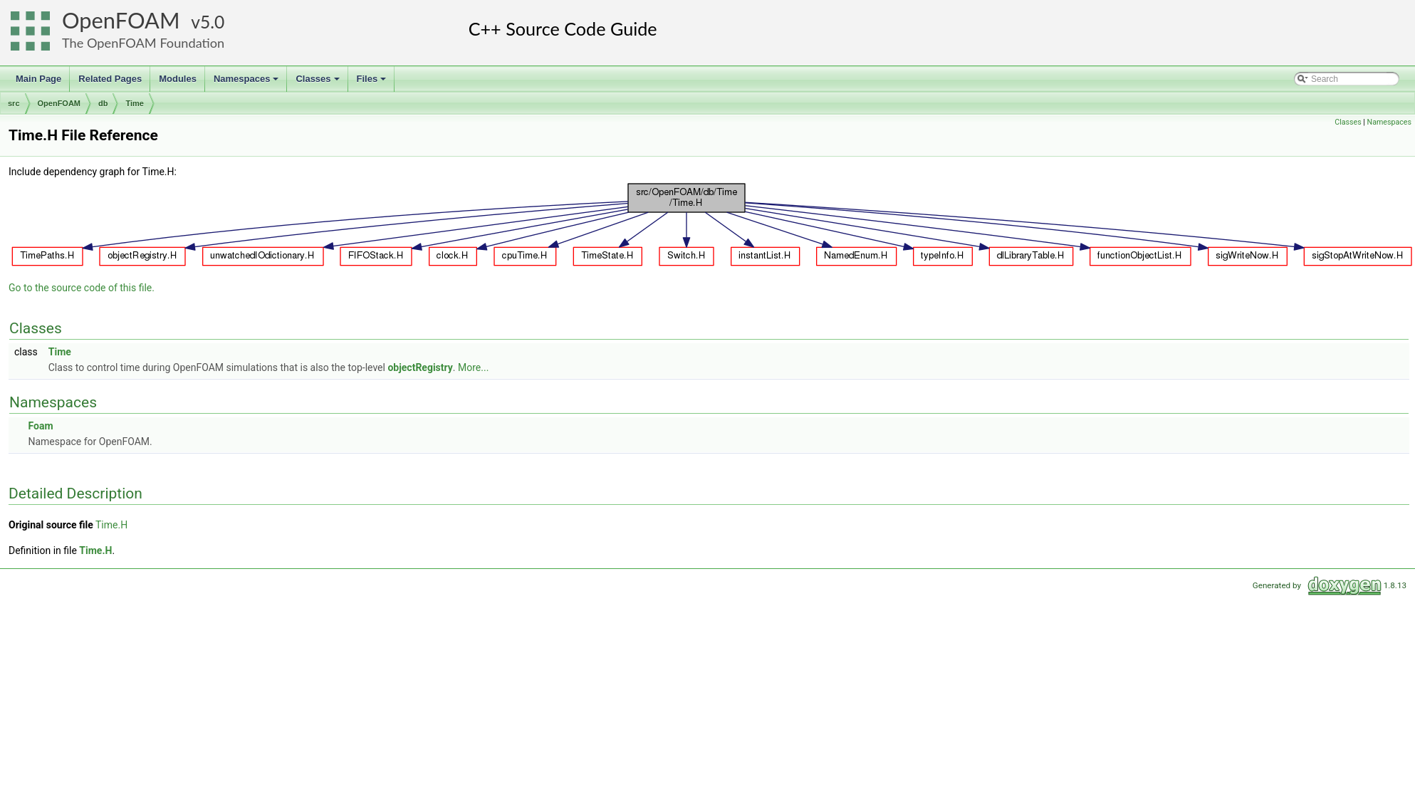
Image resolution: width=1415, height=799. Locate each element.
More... (473, 367)
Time (134, 103)
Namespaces (247, 82)
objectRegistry (419, 367)
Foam (40, 426)
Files (373, 82)
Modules (178, 78)
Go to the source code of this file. (82, 287)
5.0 (212, 21)
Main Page (38, 78)
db (103, 103)
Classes (318, 82)
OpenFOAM (121, 20)
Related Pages (110, 78)
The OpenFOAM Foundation (143, 43)
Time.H (111, 525)
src (14, 103)
